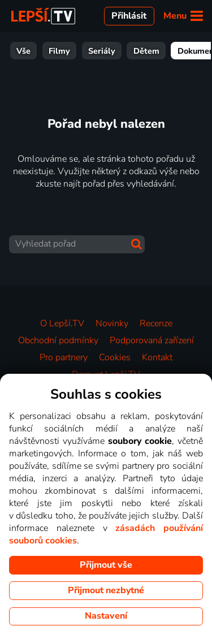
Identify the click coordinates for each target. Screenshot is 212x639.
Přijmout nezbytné (106, 590)
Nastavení (106, 616)
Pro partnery (64, 357)
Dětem (54, 51)
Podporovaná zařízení (152, 340)
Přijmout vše (106, 565)
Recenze (156, 323)
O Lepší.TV (62, 323)
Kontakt (157, 357)
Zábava (161, 51)
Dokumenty (107, 51)
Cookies (115, 357)
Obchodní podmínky (58, 340)
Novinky (112, 323)
